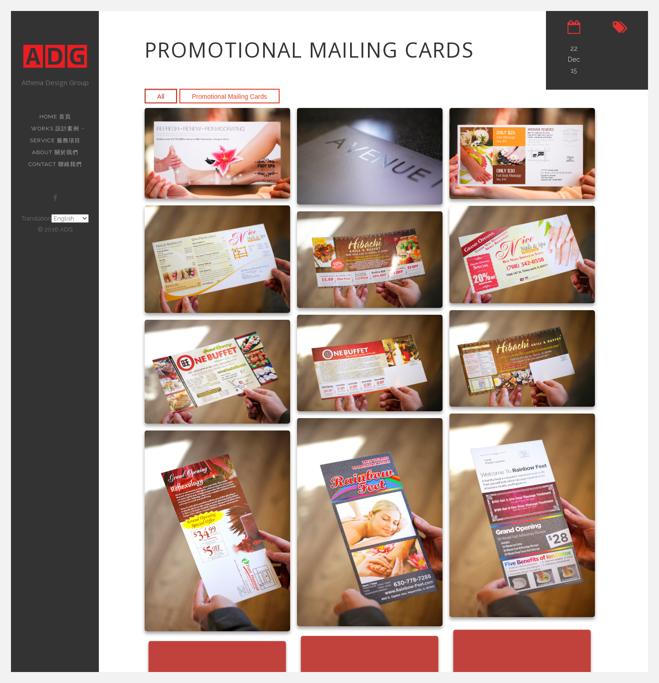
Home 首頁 (55, 116)
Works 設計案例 (56, 128)
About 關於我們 (55, 152)
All (161, 96)
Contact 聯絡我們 (55, 164)
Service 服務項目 (55, 140)
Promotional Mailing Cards (229, 96)
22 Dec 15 (574, 59)
